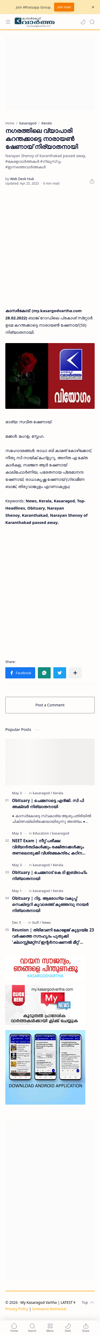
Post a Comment (50, 704)
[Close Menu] (93, 7)
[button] (83, 22)
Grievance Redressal (49, 1308)
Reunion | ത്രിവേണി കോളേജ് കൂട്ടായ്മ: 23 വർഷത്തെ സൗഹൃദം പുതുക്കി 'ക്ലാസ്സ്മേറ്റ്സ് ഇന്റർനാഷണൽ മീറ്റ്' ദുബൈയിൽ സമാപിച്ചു (53, 936)
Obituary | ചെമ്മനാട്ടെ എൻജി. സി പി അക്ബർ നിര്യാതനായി (48, 803)
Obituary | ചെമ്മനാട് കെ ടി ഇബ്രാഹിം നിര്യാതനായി (49, 875)
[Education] (42, 833)
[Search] (92, 22)
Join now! (64, 7)
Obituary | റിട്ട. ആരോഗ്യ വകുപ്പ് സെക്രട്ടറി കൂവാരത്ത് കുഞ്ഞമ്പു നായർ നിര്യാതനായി (50, 904)
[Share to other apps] (75, 672)
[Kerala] (58, 793)
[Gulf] (36, 922)
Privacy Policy (16, 1308)
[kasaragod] (42, 793)
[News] (46, 922)
